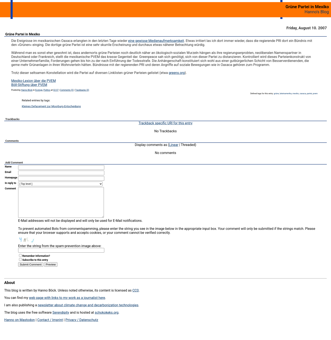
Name (8, 166)
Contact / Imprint (50, 326)
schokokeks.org (106, 319)
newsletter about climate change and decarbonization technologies (88, 311)
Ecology (39, 90)
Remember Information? (36, 262)
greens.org (177, 73)
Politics (46, 90)
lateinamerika (286, 93)
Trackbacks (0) (82, 90)
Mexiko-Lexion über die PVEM (33, 81)
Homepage (11, 177)
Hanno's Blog (317, 11)
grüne (276, 93)
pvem (315, 93)
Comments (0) (67, 90)
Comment (10, 188)
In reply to (10, 183)
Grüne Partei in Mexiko (22, 34)
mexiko (295, 93)
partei (309, 93)
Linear (173, 145)
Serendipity (60, 319)
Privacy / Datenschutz (81, 326)
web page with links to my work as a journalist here (67, 304)
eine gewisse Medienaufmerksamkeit (156, 41)
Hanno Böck (27, 90)
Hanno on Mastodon (19, 326)
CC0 (135, 297)
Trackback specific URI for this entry (165, 123)
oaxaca (303, 93)
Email (8, 172)
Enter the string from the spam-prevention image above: (59, 252)
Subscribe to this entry (35, 266)
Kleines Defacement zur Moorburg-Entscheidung (51, 106)
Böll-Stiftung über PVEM (29, 85)
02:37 (55, 90)
